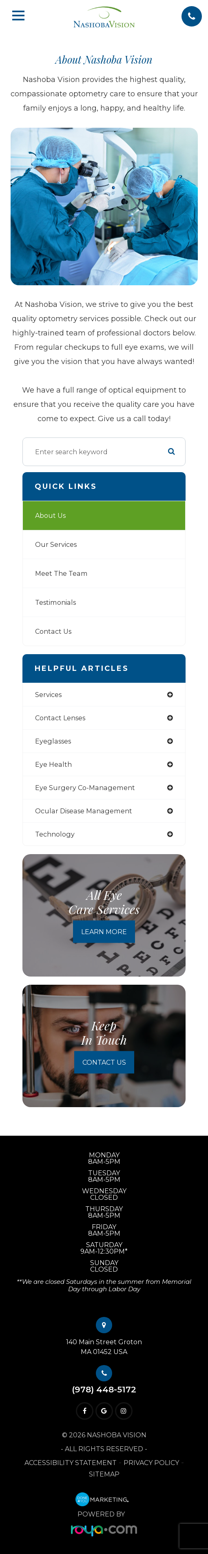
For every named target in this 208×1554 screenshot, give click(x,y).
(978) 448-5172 (104, 1389)
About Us (50, 515)
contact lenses (60, 718)
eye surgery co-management (85, 788)
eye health (53, 764)
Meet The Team (61, 573)
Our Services (56, 544)
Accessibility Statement (70, 1463)
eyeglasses (53, 741)
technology (55, 834)
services (48, 694)
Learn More (104, 932)
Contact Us (53, 631)
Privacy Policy (151, 1463)
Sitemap (104, 1474)
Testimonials (55, 602)
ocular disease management (83, 811)
